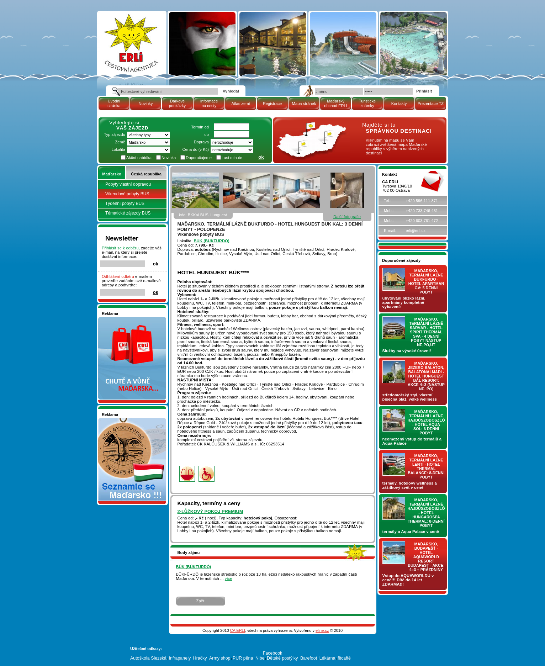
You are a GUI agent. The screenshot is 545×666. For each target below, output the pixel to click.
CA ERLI (237, 630)
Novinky (146, 103)
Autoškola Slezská (148, 658)
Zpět (200, 601)
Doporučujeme (199, 157)
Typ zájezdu (114, 134)
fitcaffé (344, 658)
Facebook (272, 653)
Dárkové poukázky (177, 103)
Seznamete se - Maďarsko (125, 420)
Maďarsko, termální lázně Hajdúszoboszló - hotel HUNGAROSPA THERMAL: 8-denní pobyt (426, 513)
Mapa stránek (304, 103)
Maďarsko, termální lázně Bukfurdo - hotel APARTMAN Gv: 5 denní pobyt (426, 281)
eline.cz (322, 630)
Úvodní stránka (114, 103)
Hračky (200, 658)
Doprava (201, 142)
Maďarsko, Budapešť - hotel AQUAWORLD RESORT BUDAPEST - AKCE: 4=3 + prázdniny (426, 557)
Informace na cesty (209, 103)
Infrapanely (180, 658)
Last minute (232, 157)
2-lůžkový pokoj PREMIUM (210, 511)
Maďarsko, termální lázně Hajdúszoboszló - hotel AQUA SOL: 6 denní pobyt (426, 422)
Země (120, 142)
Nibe (260, 658)
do (207, 134)
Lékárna (327, 658)
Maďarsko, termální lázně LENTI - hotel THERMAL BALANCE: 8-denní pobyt (426, 466)
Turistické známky (367, 103)
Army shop (220, 658)
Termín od (200, 127)
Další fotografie (347, 217)
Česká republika (146, 174)
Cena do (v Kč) (195, 149)
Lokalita (118, 149)
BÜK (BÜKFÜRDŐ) (211, 241)
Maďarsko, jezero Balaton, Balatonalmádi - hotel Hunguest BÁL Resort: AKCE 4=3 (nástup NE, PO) (426, 376)
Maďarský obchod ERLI (335, 103)
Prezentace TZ (431, 103)
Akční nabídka (139, 157)
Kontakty (399, 103)
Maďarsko (111, 174)
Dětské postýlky (282, 658)
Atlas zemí (240, 103)
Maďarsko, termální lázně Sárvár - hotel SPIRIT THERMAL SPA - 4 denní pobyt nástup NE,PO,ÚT (426, 332)
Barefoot (308, 658)
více (228, 578)
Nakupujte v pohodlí (120, 319)
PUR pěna (243, 658)
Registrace (272, 103)
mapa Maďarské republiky (310, 126)
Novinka (169, 157)
